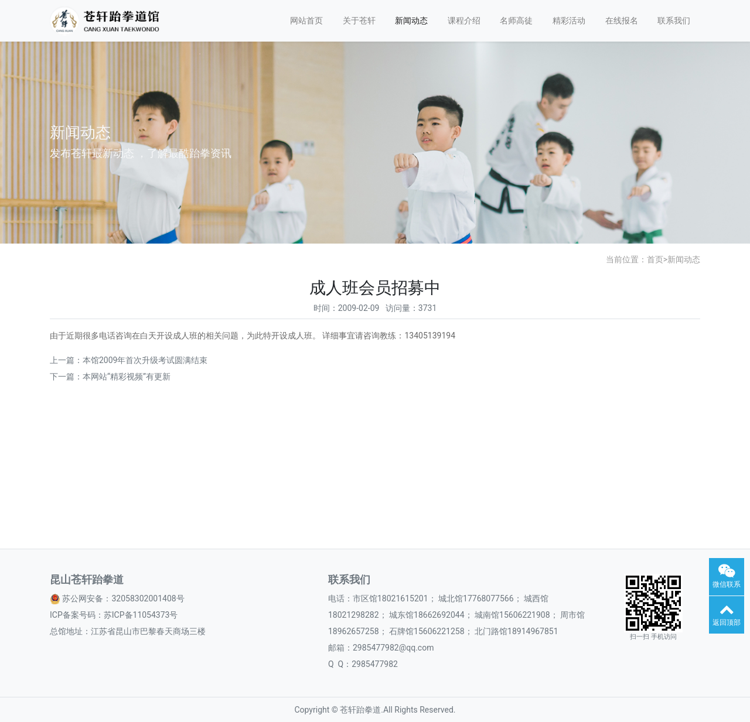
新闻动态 (411, 20)
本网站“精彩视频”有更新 (127, 376)
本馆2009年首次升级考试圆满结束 (145, 360)
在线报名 (621, 20)
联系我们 (673, 20)
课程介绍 (464, 20)
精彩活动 (569, 20)
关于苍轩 (359, 20)
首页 (655, 259)
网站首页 (306, 20)
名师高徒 (516, 20)
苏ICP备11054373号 (141, 615)
